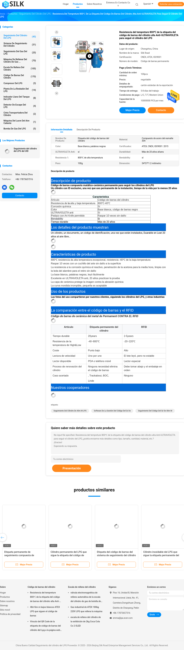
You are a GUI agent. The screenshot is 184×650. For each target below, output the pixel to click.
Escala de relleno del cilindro (20, 68)
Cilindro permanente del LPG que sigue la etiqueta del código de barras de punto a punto (69, 555)
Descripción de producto (88, 129)
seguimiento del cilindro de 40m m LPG (70, 411)
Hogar (3, 592)
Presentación (72, 468)
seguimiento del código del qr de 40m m (155, 411)
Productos (5, 597)
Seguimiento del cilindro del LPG (20, 36)
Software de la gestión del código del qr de (112, 411)
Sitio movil (5, 610)
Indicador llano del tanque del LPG (20, 98)
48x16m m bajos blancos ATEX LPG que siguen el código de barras (45, 611)
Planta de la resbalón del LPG (20, 90)
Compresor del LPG (20, 83)
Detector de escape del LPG (20, 106)
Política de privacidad (10, 614)
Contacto (19, 195)
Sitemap (4, 605)
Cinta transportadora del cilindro (20, 113)
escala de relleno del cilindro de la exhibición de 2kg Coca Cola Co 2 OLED (86, 621)
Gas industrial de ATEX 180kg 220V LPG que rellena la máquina (86, 609)
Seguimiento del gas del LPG (20, 52)
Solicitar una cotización (171, 4)
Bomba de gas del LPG (20, 128)
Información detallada (61, 129)
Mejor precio (132, 110)
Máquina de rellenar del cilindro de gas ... (20, 60)
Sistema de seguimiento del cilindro (20, 44)
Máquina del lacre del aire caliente (20, 121)
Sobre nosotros (7, 601)
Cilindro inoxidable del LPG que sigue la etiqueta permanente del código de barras (161, 555)
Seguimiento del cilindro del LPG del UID (25, 149)
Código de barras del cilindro (20, 76)
